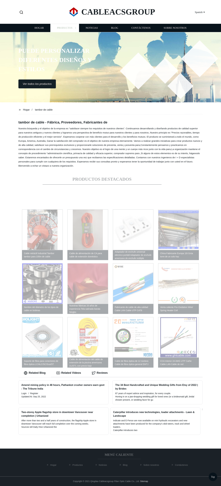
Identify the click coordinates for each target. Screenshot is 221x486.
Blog (114, 28)
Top (213, 476)
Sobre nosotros (175, 28)
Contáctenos (141, 28)
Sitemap (144, 481)
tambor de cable (44, 109)
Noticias (92, 28)
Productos (64, 28)
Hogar (39, 28)
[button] (21, 12)
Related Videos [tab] (68, 373)
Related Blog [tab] (35, 373)
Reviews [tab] (100, 373)
